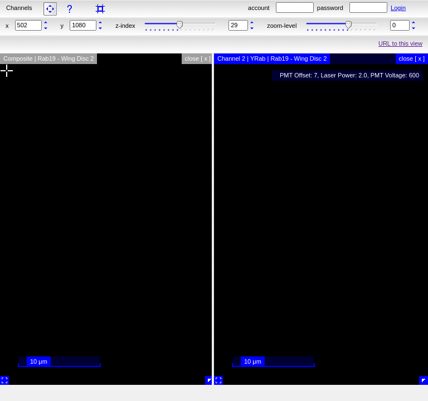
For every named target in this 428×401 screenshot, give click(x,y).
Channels (19, 7)
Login (398, 7)
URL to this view (400, 43)
